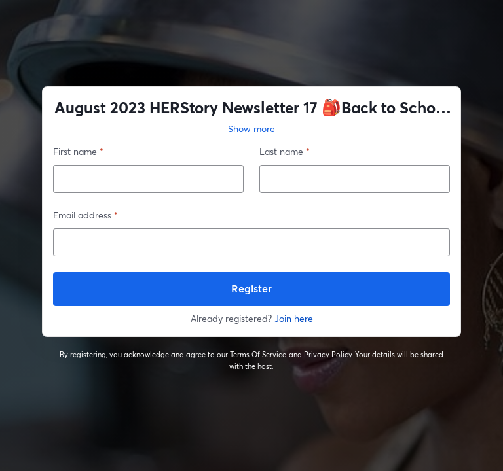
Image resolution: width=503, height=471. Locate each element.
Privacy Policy (328, 354)
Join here (293, 318)
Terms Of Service (258, 354)
